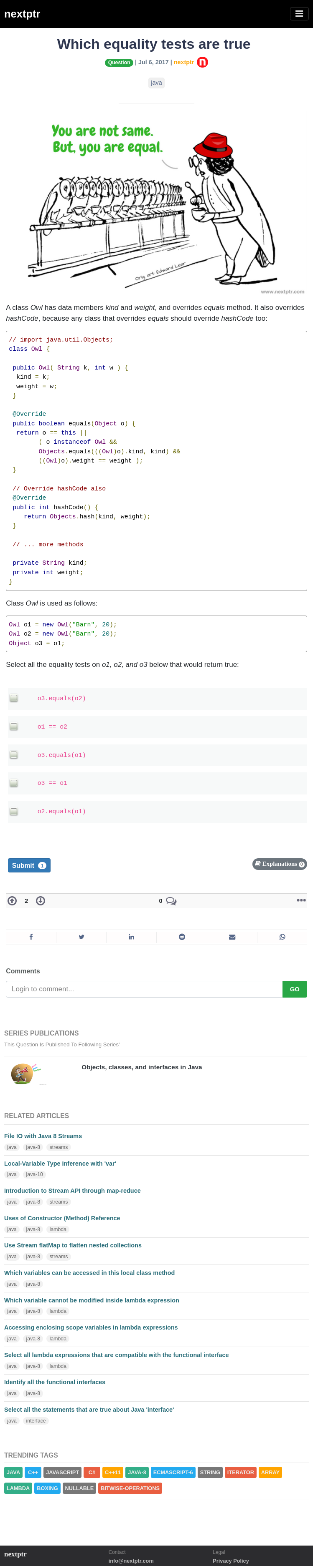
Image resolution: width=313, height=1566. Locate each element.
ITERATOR (240, 1472)
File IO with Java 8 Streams (43, 1136)
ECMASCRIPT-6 (173, 1472)
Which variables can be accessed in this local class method (89, 1272)
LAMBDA (18, 1488)
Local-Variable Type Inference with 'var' (60, 1163)
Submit (29, 866)
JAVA (13, 1472)
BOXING (47, 1488)
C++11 (113, 1472)
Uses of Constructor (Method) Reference (62, 1218)
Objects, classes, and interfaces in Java (141, 1067)
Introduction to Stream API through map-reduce (72, 1190)
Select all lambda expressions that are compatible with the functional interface (116, 1355)
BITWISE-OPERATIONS (130, 1488)
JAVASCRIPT (62, 1472)
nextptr (22, 14)
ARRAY (270, 1472)
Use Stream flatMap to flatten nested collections (73, 1245)
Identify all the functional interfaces (54, 1382)
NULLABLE (79, 1488)
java (156, 82)
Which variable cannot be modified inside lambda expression (91, 1300)
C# (92, 1472)
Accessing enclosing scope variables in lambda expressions (91, 1327)
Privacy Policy (231, 1561)
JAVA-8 (137, 1472)
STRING (210, 1472)
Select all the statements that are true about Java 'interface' (89, 1409)
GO (295, 989)
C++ (33, 1472)
